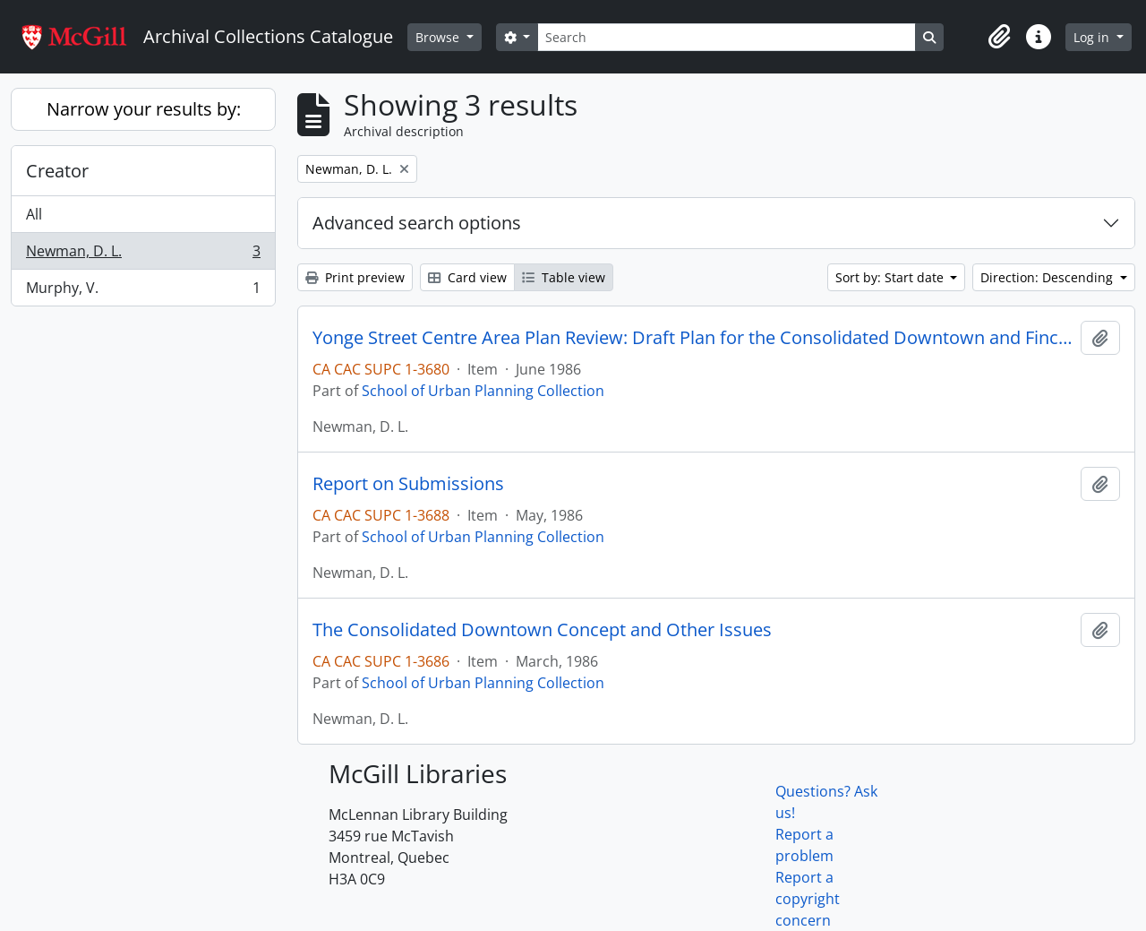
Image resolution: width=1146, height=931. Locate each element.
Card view (467, 277)
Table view (563, 277)
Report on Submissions (408, 484)
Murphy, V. (143, 291)
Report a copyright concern (807, 898)
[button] (999, 36)
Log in (1093, 37)
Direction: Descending (1048, 277)
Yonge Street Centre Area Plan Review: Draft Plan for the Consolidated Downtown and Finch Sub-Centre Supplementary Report (692, 338)
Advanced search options (416, 223)
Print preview (355, 277)
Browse (439, 37)
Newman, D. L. (143, 255)
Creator (57, 171)
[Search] (726, 37)
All (34, 214)
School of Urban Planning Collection (483, 391)
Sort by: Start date (891, 277)
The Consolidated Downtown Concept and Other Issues (542, 630)
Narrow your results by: (144, 109)
